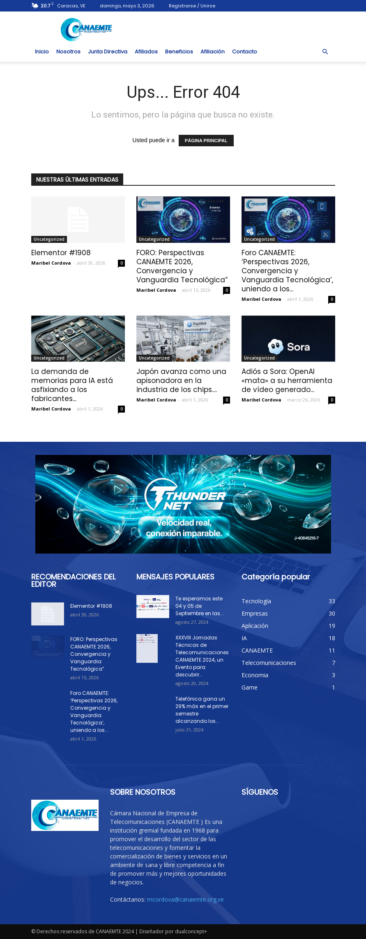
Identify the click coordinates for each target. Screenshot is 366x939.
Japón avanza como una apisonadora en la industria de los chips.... (181, 381)
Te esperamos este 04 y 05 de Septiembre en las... (199, 606)
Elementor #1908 (61, 253)
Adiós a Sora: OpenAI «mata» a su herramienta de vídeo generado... (287, 381)
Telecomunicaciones (269, 663)
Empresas (255, 613)
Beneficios (179, 51)
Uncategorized (49, 239)
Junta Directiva (107, 51)
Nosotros (68, 51)
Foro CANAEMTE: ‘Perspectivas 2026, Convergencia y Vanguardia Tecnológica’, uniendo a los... (287, 271)
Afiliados (146, 51)
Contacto (244, 51)
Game (250, 687)
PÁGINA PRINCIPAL (206, 140)
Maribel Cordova (51, 263)
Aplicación (255, 626)
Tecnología (256, 601)
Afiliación (212, 51)
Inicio (42, 51)
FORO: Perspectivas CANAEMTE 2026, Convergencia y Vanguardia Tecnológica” (182, 266)
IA (244, 638)
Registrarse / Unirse (192, 5)
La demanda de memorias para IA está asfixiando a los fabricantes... (72, 385)
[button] (325, 52)
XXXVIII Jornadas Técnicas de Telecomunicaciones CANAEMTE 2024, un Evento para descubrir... (202, 656)
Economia (255, 675)
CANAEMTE (257, 650)
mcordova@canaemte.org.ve (185, 899)
